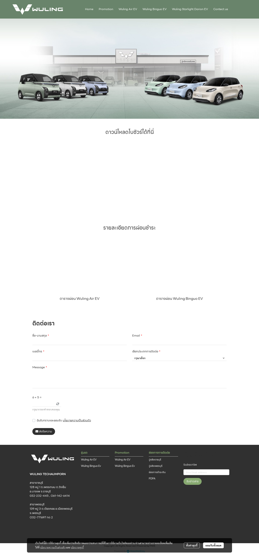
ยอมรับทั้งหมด (213, 545)
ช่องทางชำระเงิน (157, 472)
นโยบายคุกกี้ (77, 547)
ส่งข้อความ (43, 431)
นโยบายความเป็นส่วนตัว (77, 420)
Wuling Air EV (89, 460)
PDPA (152, 478)
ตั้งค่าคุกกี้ (191, 545)
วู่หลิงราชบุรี (155, 460)
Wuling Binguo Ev (91, 466)
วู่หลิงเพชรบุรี (155, 466)
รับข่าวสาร (193, 481)
